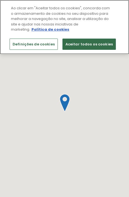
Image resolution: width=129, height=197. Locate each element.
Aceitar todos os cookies (89, 44)
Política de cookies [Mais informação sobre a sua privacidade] (50, 29)
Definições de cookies (34, 44)
